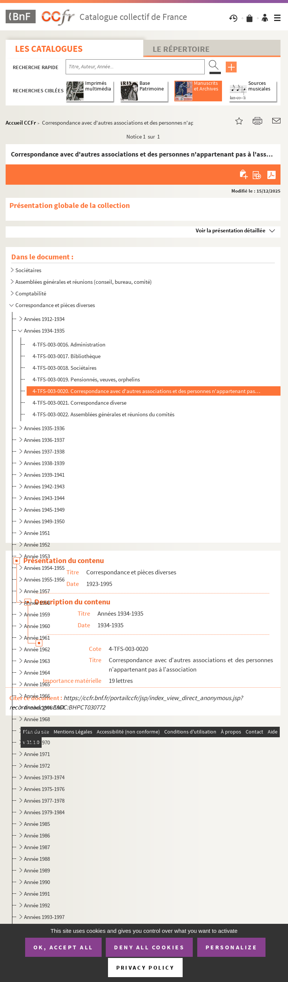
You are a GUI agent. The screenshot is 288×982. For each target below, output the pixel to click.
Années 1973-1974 (44, 777)
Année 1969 (37, 730)
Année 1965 (37, 684)
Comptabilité (30, 293)
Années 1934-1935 (44, 330)
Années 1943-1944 (44, 498)
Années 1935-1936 (44, 428)
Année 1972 (37, 765)
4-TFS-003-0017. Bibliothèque (66, 356)
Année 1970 (37, 742)
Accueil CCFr (21, 122)
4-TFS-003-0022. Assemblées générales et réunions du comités (103, 414)
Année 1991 (37, 893)
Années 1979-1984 (44, 812)
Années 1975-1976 (44, 788)
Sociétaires (28, 270)
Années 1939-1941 (44, 474)
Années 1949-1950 (44, 521)
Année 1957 (37, 591)
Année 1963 (37, 660)
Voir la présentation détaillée (231, 230)
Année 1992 (37, 905)
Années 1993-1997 (44, 916)
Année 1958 (37, 602)
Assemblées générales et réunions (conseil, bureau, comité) (83, 281)
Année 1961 (37, 637)
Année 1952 (37, 544)
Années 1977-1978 (44, 800)
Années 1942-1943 (44, 486)
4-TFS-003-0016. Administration (69, 344)
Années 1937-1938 (44, 451)
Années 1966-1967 (44, 707)
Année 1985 (37, 823)
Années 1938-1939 (44, 463)
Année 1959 (37, 614)
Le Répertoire (181, 49)
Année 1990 (37, 882)
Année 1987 (37, 847)
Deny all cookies (149, 947)
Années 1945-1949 (44, 509)
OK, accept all (63, 947)
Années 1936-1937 (44, 439)
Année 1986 (37, 835)
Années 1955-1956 (44, 579)
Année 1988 (37, 858)
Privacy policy (145, 967)
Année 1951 (37, 532)
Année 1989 (37, 870)
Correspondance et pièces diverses (55, 305)
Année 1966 (37, 695)
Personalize (232, 947)
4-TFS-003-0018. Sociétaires (64, 367)
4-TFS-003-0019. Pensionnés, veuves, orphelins (86, 379)
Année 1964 (37, 672)
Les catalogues (48, 48)
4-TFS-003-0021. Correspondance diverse (79, 402)
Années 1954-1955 (44, 567)
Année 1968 (37, 719)
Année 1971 (37, 754)
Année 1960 (37, 626)
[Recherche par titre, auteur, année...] (135, 66)
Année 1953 (37, 556)
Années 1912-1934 (44, 318)
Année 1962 (37, 649)
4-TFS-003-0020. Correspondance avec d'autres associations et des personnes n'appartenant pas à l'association (147, 391)
